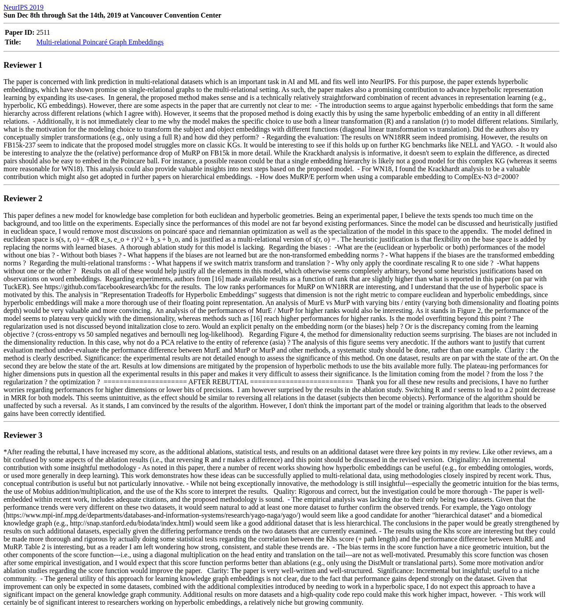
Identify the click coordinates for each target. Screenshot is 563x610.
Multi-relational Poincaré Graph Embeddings (100, 42)
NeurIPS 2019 (24, 7)
